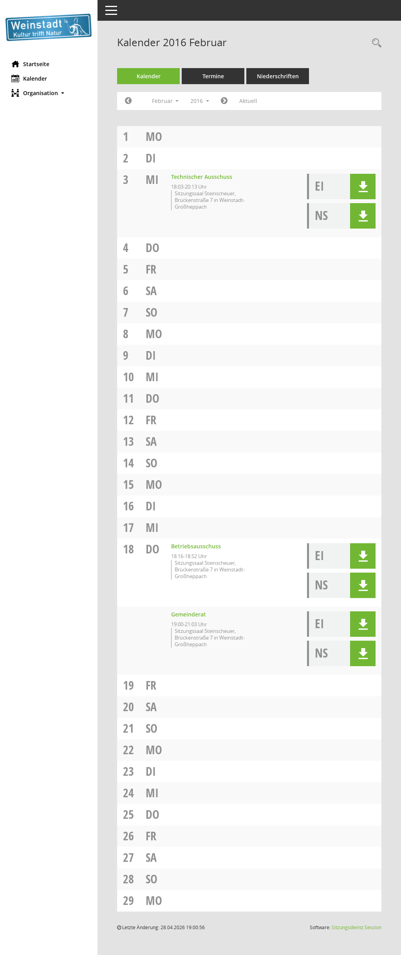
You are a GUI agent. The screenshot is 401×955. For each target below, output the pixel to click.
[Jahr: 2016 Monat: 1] (128, 101)
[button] (49, 93)
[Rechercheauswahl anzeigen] (374, 43)
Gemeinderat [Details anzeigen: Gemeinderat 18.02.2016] (189, 614)
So (152, 312)
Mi (152, 179)
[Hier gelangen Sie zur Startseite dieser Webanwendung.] (49, 27)
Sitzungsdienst (356, 927)
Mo (154, 136)
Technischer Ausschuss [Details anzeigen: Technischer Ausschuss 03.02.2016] (202, 176)
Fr (151, 269)
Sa (151, 291)
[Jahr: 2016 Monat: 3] (224, 101)
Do (153, 248)
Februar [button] (165, 101)
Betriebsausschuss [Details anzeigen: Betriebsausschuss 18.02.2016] (196, 546)
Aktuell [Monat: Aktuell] (249, 101)
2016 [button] (200, 101)
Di (151, 158)
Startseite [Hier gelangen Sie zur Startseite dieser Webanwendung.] (31, 64)
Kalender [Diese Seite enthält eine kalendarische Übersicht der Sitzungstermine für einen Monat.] (29, 78)
